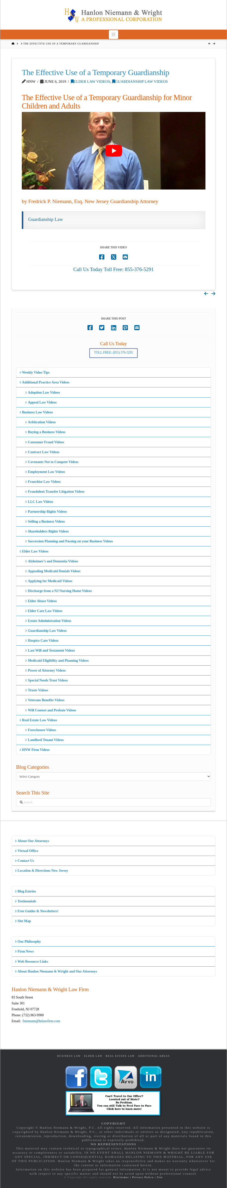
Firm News (24, 951)
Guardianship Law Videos (140, 81)
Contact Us (24, 861)
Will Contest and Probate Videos (50, 710)
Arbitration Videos (40, 422)
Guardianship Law (45, 219)
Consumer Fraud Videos (44, 442)
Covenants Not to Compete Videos (51, 462)
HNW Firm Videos (34, 750)
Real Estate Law (120, 1056)
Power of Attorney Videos (45, 670)
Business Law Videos (36, 412)
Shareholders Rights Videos (47, 531)
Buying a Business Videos (45, 432)
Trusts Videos (36, 690)
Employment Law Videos (45, 472)
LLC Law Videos (39, 502)
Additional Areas (154, 1056)
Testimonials (25, 901)
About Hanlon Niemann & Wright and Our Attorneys (56, 971)
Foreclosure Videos (40, 730)
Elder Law (93, 1056)
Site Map (23, 921)
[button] (113, 34)
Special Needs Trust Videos (46, 680)
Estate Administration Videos (48, 621)
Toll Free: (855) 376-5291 (113, 352)
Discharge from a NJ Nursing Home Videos (58, 591)
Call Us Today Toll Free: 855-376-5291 (113, 269)
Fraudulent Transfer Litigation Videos (55, 491)
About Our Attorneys (32, 841)
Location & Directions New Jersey (41, 870)
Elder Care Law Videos (43, 611)
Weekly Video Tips (34, 372)
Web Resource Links (31, 961)
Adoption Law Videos (42, 392)
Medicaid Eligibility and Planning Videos (56, 660)
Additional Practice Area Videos (44, 382)
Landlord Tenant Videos (44, 740)
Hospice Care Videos (41, 640)
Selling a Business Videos (45, 521)
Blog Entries (25, 891)
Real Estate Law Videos (38, 720)
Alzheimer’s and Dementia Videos (51, 561)
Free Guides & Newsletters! (36, 911)
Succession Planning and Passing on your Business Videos (69, 541)
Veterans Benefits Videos (44, 700)
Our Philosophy (28, 941)
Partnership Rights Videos (46, 511)
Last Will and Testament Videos (50, 650)
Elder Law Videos (90, 81)
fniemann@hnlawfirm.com (41, 1021)
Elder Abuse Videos (41, 601)
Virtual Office (26, 851)
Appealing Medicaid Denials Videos (52, 571)
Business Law (69, 1056)
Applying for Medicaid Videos (48, 581)
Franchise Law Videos (42, 482)
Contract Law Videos (42, 452)
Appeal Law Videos (41, 402)
